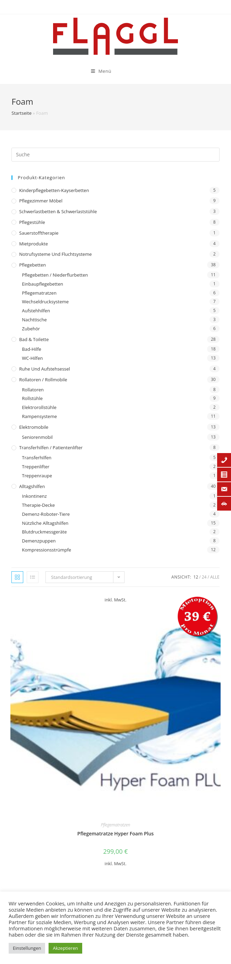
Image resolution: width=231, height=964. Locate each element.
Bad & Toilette (34, 339)
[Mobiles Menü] (65, 71)
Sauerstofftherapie (38, 233)
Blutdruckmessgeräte (44, 532)
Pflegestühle (32, 222)
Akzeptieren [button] (65, 948)
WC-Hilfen (32, 358)
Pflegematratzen (39, 293)
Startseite (21, 113)
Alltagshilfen (32, 486)
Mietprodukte (33, 244)
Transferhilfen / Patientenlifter (51, 447)
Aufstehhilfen (36, 310)
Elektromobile (33, 427)
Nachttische (34, 319)
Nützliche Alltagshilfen (45, 523)
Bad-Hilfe (31, 349)
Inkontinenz (34, 496)
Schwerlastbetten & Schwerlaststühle (58, 211)
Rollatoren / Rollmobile (43, 379)
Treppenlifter (35, 466)
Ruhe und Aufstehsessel (44, 369)
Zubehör (31, 328)
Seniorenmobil (37, 437)
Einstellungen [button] (27, 948)
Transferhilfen (36, 457)
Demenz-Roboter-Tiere (46, 514)
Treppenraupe (37, 475)
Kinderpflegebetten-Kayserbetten (54, 190)
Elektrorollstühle (39, 407)
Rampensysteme (39, 416)
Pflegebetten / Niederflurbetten (55, 275)
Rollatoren (33, 390)
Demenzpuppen (38, 541)
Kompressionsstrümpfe (46, 550)
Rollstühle (32, 398)
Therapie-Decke (38, 505)
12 (196, 577)
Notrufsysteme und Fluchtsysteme (55, 254)
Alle (215, 577)
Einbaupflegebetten (42, 284)
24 (204, 577)
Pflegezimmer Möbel (40, 201)
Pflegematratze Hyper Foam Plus (115, 833)
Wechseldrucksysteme (45, 301)
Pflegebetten (32, 265)
